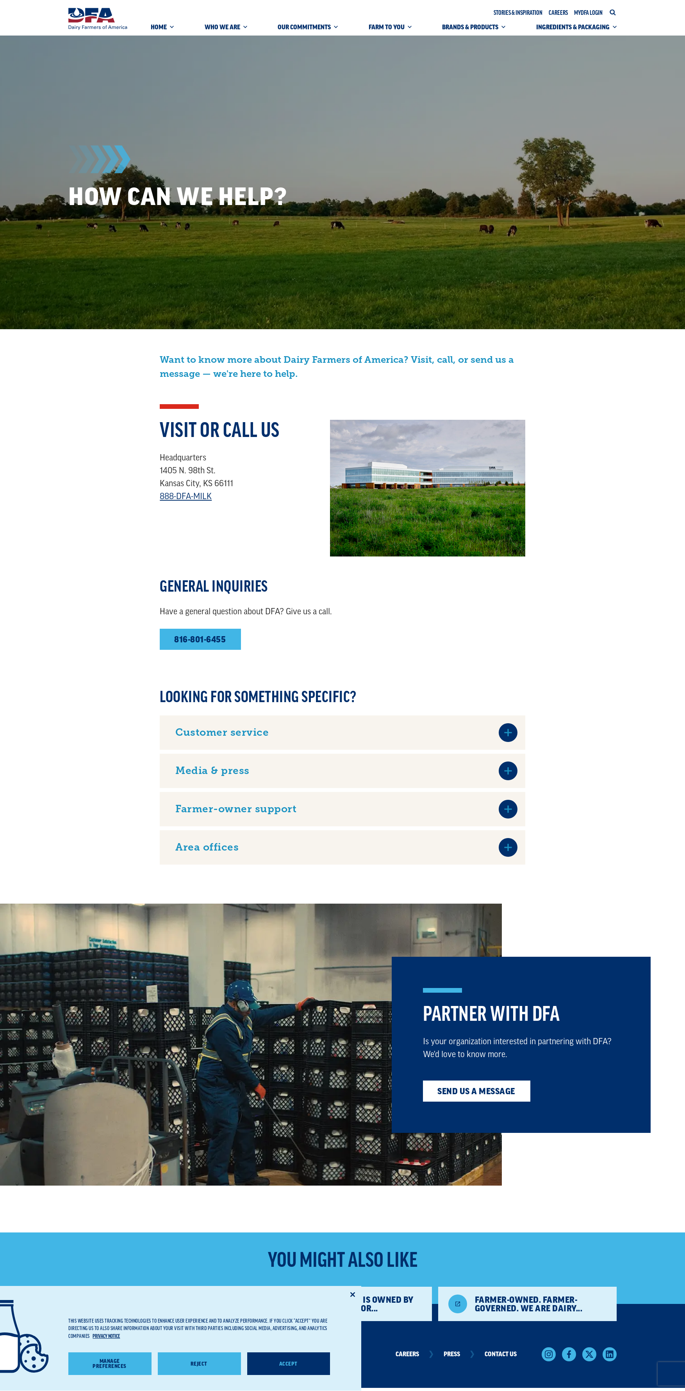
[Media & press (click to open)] (346, 770)
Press (460, 1354)
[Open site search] (613, 12)
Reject (199, 1375)
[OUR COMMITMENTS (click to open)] (308, 29)
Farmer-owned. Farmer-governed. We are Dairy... (529, 1304)
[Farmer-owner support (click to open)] (346, 809)
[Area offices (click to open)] (346, 847)
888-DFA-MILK (186, 496)
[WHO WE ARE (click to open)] (226, 29)
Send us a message (476, 1091)
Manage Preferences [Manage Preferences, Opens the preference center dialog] (110, 1375)
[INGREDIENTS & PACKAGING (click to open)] (576, 29)
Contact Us (501, 1354)
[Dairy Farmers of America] (97, 19)
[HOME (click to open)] (162, 29)
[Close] (352, 1305)
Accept (288, 1375)
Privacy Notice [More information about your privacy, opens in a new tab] (106, 1347)
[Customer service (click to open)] (346, 732)
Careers (415, 1354)
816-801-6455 (200, 639)
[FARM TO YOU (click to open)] (390, 29)
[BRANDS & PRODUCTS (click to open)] (473, 29)
